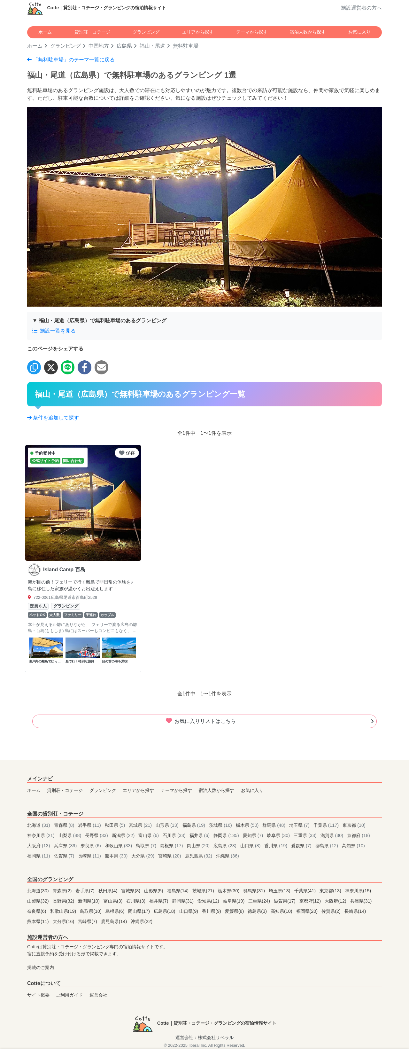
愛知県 (254, 835)
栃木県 (248, 825)
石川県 (175, 835)
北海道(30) (38, 890)
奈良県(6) (37, 911)
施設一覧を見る (54, 330)
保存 (127, 452)
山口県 (251, 845)
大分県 (143, 855)
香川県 (276, 845)
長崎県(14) (355, 911)
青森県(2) (63, 890)
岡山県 (199, 845)
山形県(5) (154, 890)
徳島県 (327, 845)
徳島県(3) (258, 911)
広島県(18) (165, 911)
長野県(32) (64, 901)
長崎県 (90, 855)
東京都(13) (331, 890)
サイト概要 (38, 995)
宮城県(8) (131, 890)
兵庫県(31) (361, 901)
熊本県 (117, 855)
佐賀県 (65, 855)
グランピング (146, 32)
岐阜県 (279, 835)
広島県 (124, 46)
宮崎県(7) (88, 921)
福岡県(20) (307, 911)
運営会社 (98, 995)
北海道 (39, 825)
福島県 (194, 825)
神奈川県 (41, 835)
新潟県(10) (89, 901)
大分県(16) (64, 921)
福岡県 (39, 855)
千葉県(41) (305, 890)
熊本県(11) (38, 921)
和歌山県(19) (64, 911)
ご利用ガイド (69, 995)
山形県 (168, 825)
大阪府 (39, 845)
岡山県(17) (139, 911)
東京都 (354, 825)
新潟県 (124, 835)
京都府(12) (310, 901)
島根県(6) (115, 911)
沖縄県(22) (141, 921)
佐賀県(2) (331, 911)
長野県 (97, 835)
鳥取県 (147, 845)
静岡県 (226, 835)
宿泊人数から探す (308, 32)
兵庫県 (66, 845)
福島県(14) (178, 890)
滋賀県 (332, 835)
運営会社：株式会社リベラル (204, 1037)
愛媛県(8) (235, 911)
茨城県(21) (203, 890)
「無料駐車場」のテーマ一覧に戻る (71, 59)
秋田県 (116, 825)
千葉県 (326, 825)
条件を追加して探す (53, 417)
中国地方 (99, 46)
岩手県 (90, 825)
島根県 (172, 845)
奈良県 (91, 845)
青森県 (65, 825)
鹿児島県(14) (114, 921)
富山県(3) (114, 901)
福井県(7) (159, 901)
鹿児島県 (199, 855)
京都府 (358, 835)
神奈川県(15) (358, 890)
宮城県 (141, 825)
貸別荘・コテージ (92, 32)
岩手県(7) (85, 890)
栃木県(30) (229, 890)
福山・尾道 (152, 46)
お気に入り (359, 32)
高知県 (353, 845)
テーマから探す (251, 32)
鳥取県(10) (91, 911)
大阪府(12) (336, 901)
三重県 (306, 835)
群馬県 (274, 825)
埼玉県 (300, 825)
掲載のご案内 (40, 967)
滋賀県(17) (285, 901)
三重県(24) (259, 901)
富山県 (149, 835)
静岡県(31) (183, 901)
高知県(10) (282, 911)
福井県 (200, 835)
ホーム (45, 32)
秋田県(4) (108, 890)
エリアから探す (197, 32)
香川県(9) (212, 911)
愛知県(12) (208, 901)
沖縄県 (227, 855)
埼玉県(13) (280, 890)
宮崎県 (170, 855)
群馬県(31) (254, 890)
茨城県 (221, 825)
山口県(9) (189, 911)
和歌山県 (119, 845)
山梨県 (70, 835)
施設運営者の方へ (361, 8)
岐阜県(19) (234, 901)
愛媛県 (302, 845)
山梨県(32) (38, 901)
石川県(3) (136, 901)
